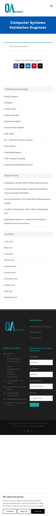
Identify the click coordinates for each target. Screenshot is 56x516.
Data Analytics (10, 146)
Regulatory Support (13, 121)
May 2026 (9, 248)
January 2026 (10, 273)
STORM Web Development (35, 426)
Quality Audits (10, 109)
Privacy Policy (35, 332)
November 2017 (11, 297)
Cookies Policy (36, 338)
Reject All (24, 511)
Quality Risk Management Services (19, 165)
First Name (34, 357)
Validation (9, 103)
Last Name (34, 369)
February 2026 (10, 266)
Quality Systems (11, 97)
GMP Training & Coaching (15, 159)
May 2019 (8, 291)
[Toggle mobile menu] (51, 6)
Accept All (38, 511)
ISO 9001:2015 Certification (40, 327)
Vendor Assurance (12, 115)
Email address (35, 381)
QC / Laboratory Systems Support (19, 140)
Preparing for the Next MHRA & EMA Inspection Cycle (26, 183)
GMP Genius (9, 134)
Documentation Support (14, 128)
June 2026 (9, 241)
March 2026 (9, 260)
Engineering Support (13, 152)
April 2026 (9, 254)
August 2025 (10, 285)
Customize (10, 511)
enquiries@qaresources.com (16, 399)
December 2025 (11, 279)
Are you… (33, 393)
